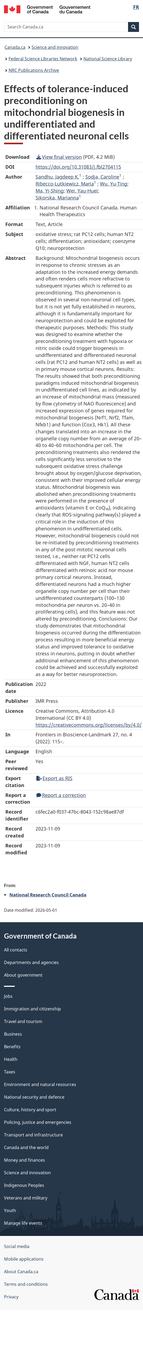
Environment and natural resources (40, 1084)
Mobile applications (24, 1259)
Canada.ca (15, 47)
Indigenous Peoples (24, 1185)
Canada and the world (26, 1147)
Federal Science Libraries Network (43, 59)
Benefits (12, 1047)
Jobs (8, 996)
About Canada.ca (21, 1272)
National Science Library (107, 59)
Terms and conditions (26, 1284)
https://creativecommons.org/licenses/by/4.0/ (89, 725)
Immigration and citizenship (32, 1009)
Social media (16, 1246)
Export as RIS (54, 778)
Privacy (11, 1297)
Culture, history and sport (30, 1110)
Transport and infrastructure (33, 1135)
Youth (10, 1210)
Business (13, 1034)
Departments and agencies (31, 962)
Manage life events (23, 1223)
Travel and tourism (23, 1021)
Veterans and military (25, 1198)
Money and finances (24, 1160)
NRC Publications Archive (34, 70)
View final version (59, 157)
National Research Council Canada (47, 894)
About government (23, 975)
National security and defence (34, 1097)
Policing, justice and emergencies (37, 1122)
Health (10, 1059)
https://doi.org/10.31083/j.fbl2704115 (78, 167)
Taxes (9, 1072)
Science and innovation (55, 47)
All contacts (15, 950)
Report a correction (61, 795)
